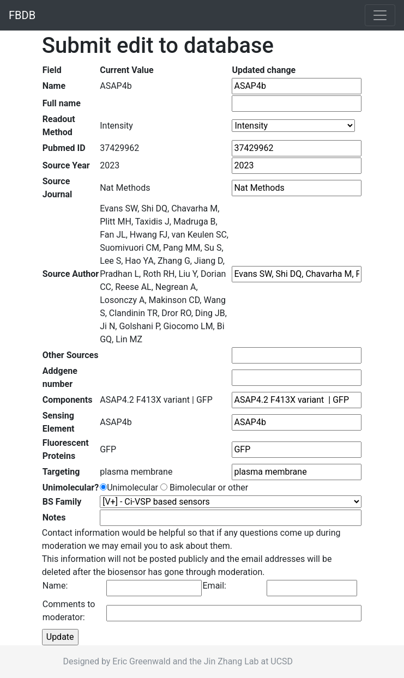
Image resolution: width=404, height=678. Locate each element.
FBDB (22, 15)
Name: (55, 585)
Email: (214, 585)
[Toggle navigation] (380, 15)
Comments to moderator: (69, 610)
